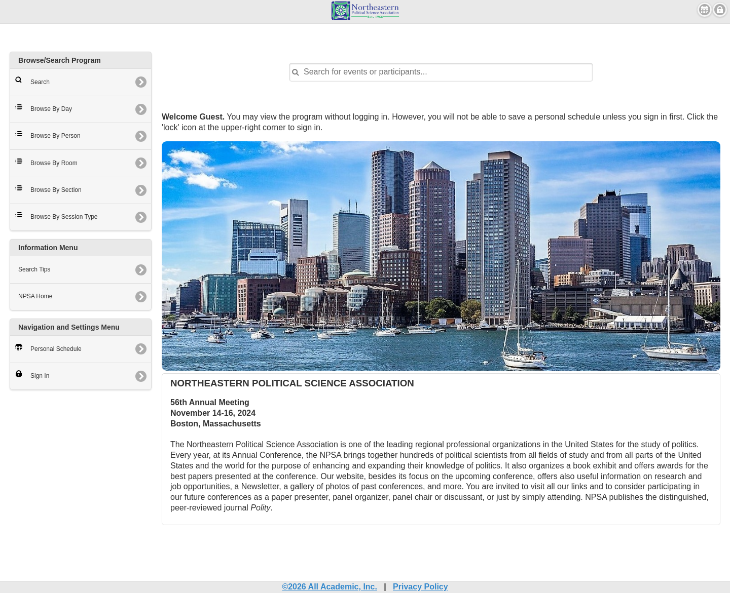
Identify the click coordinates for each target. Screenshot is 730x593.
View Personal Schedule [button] (704, 9)
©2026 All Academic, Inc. (329, 586)
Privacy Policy (420, 586)
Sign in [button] (719, 9)
